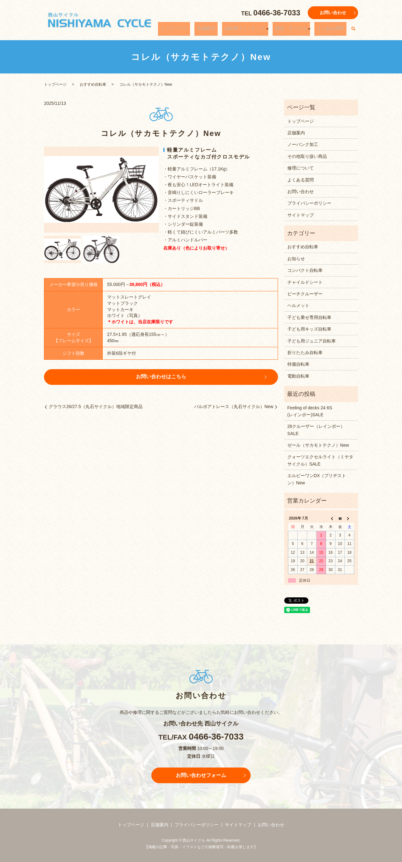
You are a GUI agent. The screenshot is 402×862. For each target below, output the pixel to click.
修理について (300, 167)
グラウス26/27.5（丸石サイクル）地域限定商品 (96, 406)
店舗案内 (223, 30)
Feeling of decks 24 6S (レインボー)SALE (321, 411)
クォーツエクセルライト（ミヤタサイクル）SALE (320, 460)
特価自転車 (298, 364)
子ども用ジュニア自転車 (311, 340)
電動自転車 (298, 376)
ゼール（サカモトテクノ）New (318, 445)
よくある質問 (333, 30)
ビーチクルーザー (305, 293)
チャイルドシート (305, 282)
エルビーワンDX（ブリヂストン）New (316, 479)
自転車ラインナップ (256, 30)
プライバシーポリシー (309, 203)
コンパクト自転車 (305, 270)
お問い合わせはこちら (161, 376)
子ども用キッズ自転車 (309, 328)
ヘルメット (298, 305)
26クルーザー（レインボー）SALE (316, 430)
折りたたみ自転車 (305, 352)
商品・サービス (298, 30)
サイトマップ (300, 215)
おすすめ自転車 (93, 84)
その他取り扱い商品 (307, 156)
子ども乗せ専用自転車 (309, 317)
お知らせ (296, 258)
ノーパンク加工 (302, 144)
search (353, 30)
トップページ (197, 30)
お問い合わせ (333, 12)
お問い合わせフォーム (201, 775)
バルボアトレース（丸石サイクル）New (233, 406)
